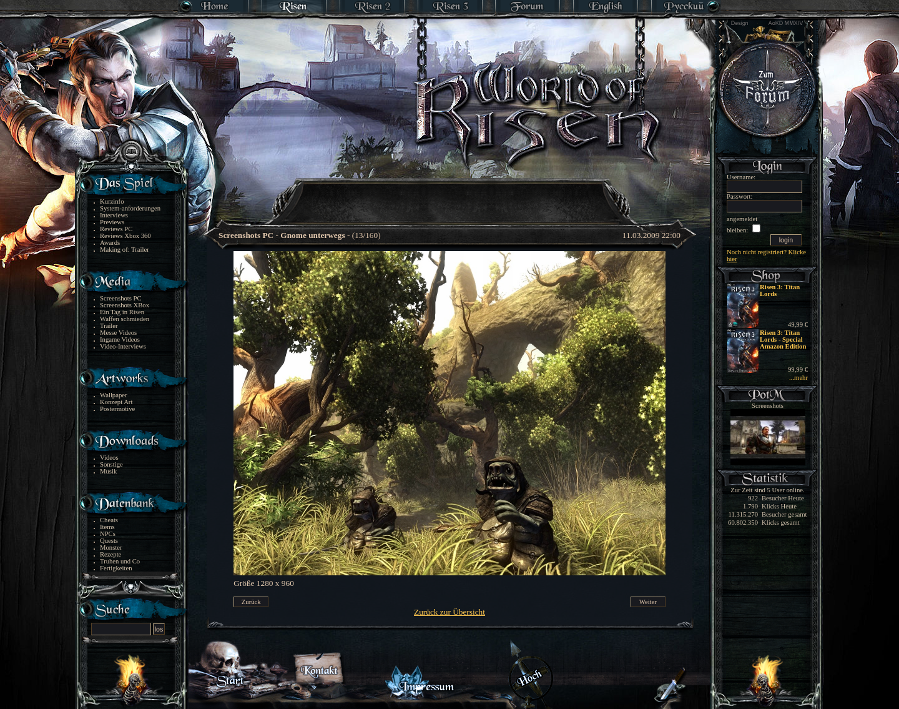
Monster (111, 547)
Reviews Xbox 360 (125, 235)
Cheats (109, 520)
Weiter (648, 601)
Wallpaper (113, 395)
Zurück (251, 601)
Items (107, 526)
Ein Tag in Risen (122, 312)
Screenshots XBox (124, 305)
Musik (108, 471)
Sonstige (111, 464)
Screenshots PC (121, 298)
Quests (109, 540)
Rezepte (110, 554)
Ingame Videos (120, 339)
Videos (109, 457)
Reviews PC (116, 229)
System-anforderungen (130, 208)
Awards (110, 242)
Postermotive (117, 408)
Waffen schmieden (124, 318)
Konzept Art (116, 402)
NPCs (107, 533)
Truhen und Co (120, 561)
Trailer (109, 325)
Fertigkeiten (116, 568)
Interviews (114, 215)
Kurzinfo (112, 201)
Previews (112, 222)
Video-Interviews (123, 346)
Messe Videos (118, 332)
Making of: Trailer (124, 249)
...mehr (798, 377)
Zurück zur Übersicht (449, 612)
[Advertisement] (450, 194)
